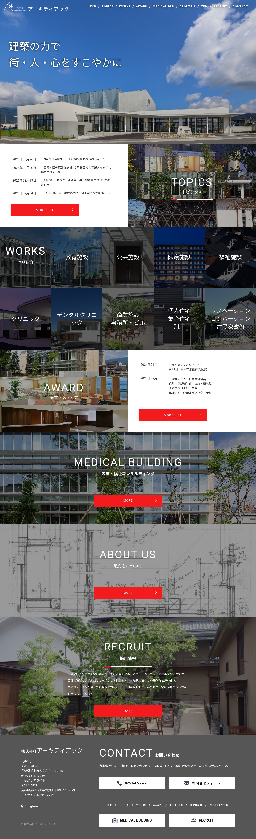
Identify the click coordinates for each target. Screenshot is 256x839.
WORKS (125, 6)
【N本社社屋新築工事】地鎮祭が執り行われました (73, 159)
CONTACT (240, 6)
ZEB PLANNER (218, 805)
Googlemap (32, 806)
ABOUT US (188, 6)
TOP (93, 6)
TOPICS (108, 6)
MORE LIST (45, 210)
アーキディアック (36, 6)
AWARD (141, 6)
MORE (128, 500)
